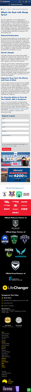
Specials (4, 358)
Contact (4, 360)
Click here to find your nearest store (17, 109)
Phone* (3, 122)
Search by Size (5, 335)
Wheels (4, 342)
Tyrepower (3, 102)
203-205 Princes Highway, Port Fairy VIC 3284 (16, 300)
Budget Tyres (4, 374)
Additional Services (6, 356)
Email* (3, 127)
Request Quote (6, 149)
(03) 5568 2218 (8, 303)
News (3, 365)
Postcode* (4, 131)
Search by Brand (5, 337)
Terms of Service (10, 146)
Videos (3, 367)
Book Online (5, 361)
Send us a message (9, 305)
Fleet (3, 363)
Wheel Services (5, 355)
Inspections (4, 350)
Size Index (4, 371)
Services (4, 347)
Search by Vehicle (5, 333)
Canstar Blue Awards (6, 373)
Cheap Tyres (4, 376)
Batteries (3, 348)
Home (3, 9)
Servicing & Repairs (6, 352)
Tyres (3, 332)
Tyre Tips (3, 340)
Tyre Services (4, 353)
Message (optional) (6, 135)
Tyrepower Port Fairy (15, 4)
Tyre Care (4, 338)
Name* (3, 118)
